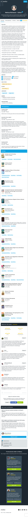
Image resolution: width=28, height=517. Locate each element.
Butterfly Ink (7, 265)
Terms (2, 512)
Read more (3, 346)
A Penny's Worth (8, 163)
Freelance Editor (5, 109)
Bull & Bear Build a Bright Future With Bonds (14, 247)
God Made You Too (9, 305)
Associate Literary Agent (6, 117)
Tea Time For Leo (8, 208)
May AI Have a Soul (9, 181)
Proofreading (15, 78)
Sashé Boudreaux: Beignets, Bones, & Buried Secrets (14, 200)
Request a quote (14, 436)
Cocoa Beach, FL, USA (7, 443)
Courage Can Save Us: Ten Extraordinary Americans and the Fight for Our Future (13, 190)
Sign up (20, 402)
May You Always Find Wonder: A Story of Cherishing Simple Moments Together (13, 284)
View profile (14, 469)
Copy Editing (16, 76)
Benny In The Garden (9, 291)
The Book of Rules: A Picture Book (12, 170)
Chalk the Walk (8, 238)
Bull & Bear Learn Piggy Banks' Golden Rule (14, 256)
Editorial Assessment (7, 78)
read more (14, 224)
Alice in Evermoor (8, 229)
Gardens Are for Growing (10, 154)
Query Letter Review (7, 79)
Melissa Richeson (8, 433)
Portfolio (14, 20)
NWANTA (7, 217)
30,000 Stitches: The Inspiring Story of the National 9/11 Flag (14, 313)
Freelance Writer (5, 142)
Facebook (13, 402)
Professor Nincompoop (10, 298)
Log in (25, 1)
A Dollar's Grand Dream (10, 274)
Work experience (8, 20)
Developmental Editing (7, 76)
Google (7, 402)
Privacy (4, 512)
